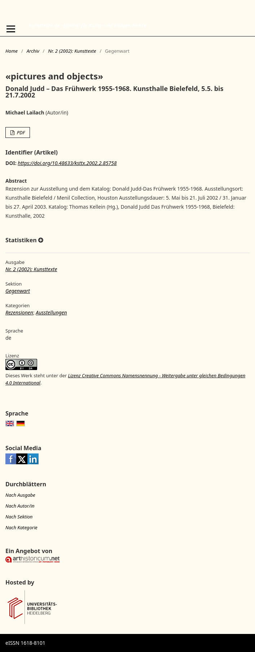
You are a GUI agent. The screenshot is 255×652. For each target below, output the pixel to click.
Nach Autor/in (20, 506)
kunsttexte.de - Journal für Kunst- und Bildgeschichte (87, 25)
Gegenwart (17, 290)
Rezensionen (19, 312)
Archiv (33, 51)
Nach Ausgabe (20, 495)
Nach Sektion (18, 516)
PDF (20, 132)
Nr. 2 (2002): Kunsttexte (72, 51)
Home (11, 51)
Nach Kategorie (21, 527)
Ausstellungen (51, 312)
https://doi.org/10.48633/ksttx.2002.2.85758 (67, 163)
